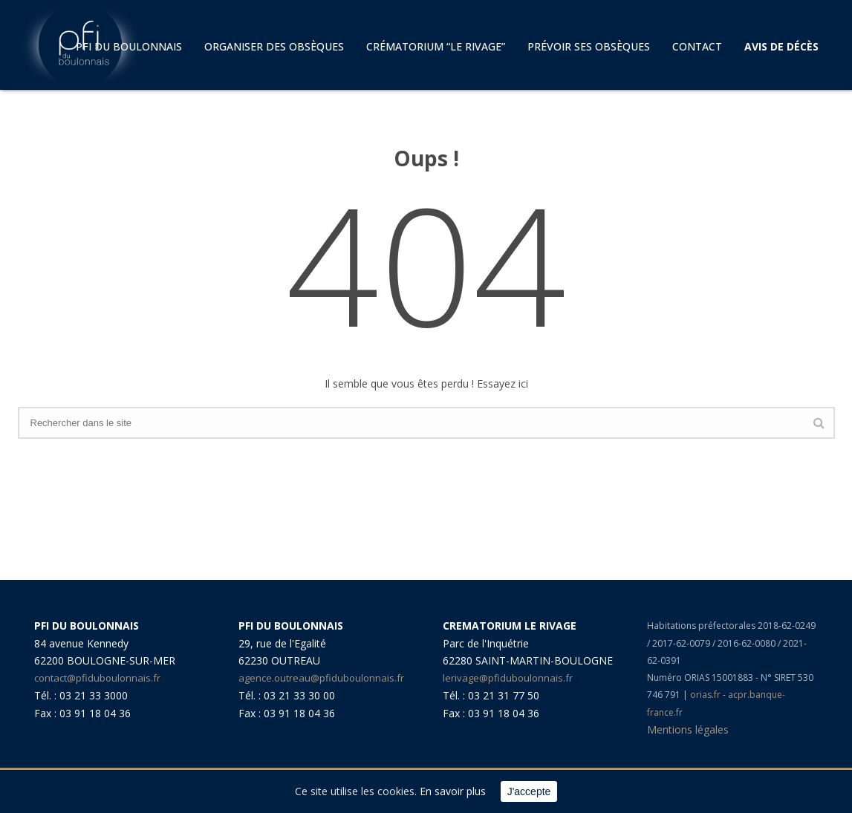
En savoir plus (453, 791)
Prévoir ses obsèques (588, 46)
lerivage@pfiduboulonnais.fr (508, 678)
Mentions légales (688, 729)
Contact (697, 46)
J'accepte (529, 791)
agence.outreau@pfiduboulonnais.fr (321, 678)
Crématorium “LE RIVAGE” (435, 46)
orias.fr (706, 694)
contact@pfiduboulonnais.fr (97, 678)
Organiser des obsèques (274, 46)
